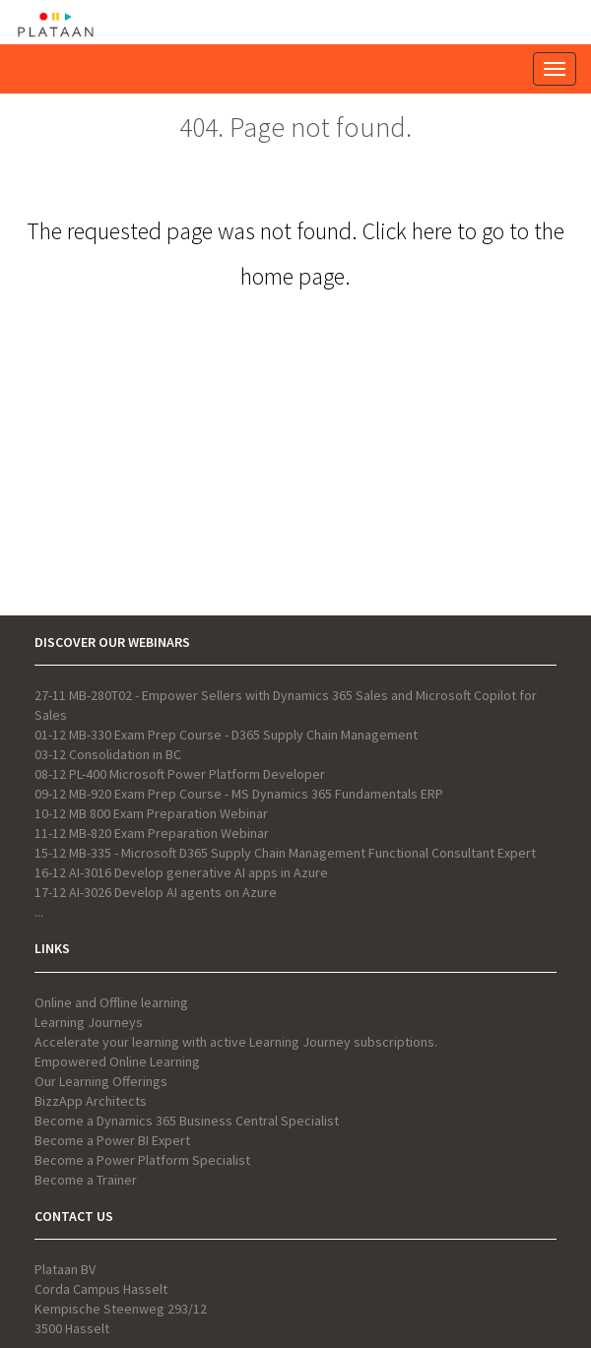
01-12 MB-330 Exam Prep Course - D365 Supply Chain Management (226, 734)
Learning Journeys (88, 1022)
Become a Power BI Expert (112, 1140)
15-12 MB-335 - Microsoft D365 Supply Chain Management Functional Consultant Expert (285, 853)
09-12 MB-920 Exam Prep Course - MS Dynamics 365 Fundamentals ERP (238, 793)
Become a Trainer (85, 1179)
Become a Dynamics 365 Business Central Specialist (186, 1120)
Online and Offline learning (111, 1002)
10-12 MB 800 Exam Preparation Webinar (151, 813)
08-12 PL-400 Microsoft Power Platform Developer (179, 774)
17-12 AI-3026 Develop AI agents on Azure (155, 892)
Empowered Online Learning (117, 1061)
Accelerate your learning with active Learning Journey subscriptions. (235, 1042)
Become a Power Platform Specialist (142, 1160)
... (38, 912)
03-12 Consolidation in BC (107, 754)
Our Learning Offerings (100, 1081)
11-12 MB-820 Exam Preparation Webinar (151, 833)
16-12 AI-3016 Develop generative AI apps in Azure (181, 872)
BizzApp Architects (90, 1101)
